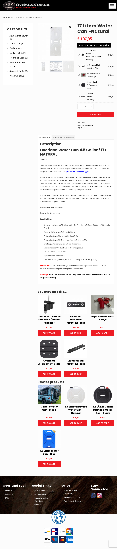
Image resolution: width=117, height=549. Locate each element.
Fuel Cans (14, 48)
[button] (112, 6)
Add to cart (96, 114)
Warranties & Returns (72, 501)
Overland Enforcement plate (92, 85)
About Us (8, 490)
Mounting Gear (17, 57)
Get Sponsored (40, 494)
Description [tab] (44, 137)
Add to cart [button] (49, 333)
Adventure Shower (19, 35)
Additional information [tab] (63, 137)
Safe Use (37, 504)
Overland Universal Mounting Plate (93, 96)
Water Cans (19, 17)
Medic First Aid (17, 52)
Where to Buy (39, 490)
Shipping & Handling (72, 497)
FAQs (7, 498)
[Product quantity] (85, 106)
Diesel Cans (15, 43)
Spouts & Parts (17, 70)
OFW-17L (84, 128)
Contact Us (9, 494)
